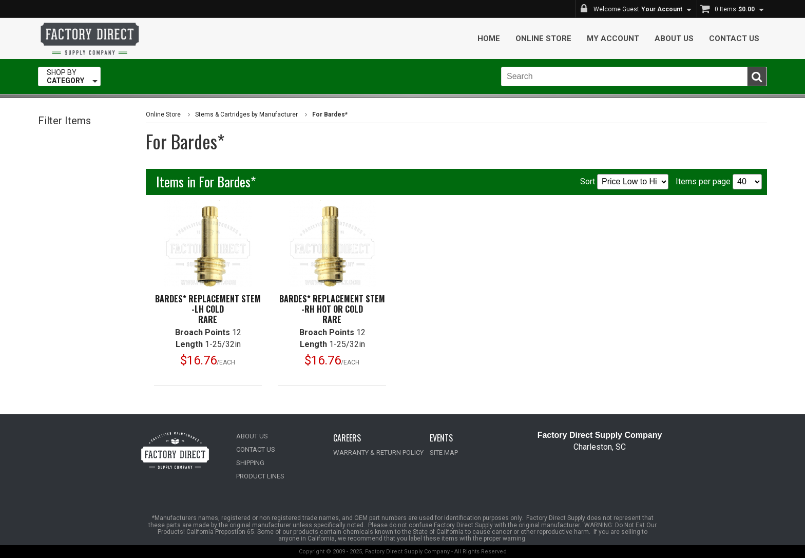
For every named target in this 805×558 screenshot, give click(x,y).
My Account (613, 38)
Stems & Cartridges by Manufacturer (246, 114)
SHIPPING (250, 463)
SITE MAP (444, 452)
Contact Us (734, 38)
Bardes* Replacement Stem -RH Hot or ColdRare (332, 309)
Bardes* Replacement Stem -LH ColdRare (208, 309)
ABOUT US (252, 436)
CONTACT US (255, 449)
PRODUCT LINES (260, 476)
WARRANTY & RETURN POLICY (378, 452)
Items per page (719, 181)
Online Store (543, 38)
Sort (624, 181)
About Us (674, 38)
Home (488, 38)
